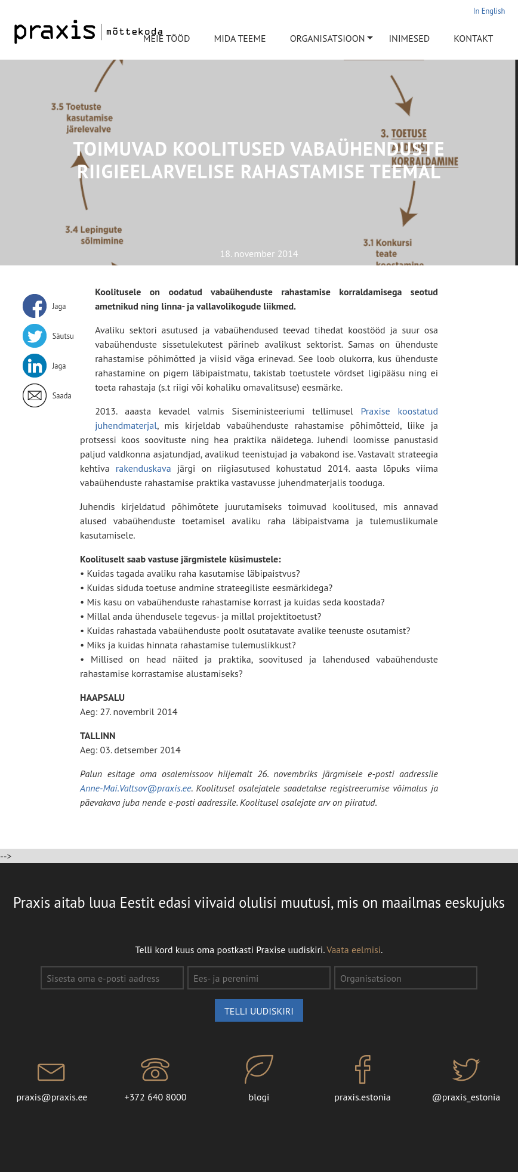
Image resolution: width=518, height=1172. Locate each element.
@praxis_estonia (466, 1079)
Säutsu (63, 336)
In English (489, 11)
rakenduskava (146, 468)
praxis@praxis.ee (51, 1079)
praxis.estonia (362, 1079)
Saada (62, 395)
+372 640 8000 (155, 1079)
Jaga (59, 306)
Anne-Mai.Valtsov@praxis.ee (135, 788)
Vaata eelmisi (353, 949)
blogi (259, 1079)
